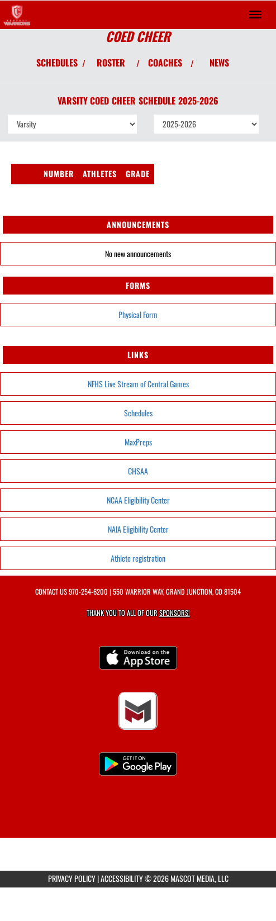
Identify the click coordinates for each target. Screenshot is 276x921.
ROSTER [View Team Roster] (111, 62)
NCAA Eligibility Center (138, 500)
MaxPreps (138, 442)
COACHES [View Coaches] (165, 62)
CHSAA (138, 471)
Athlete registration (138, 558)
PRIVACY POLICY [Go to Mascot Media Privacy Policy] (72, 878)
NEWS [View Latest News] (219, 62)
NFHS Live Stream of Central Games (138, 384)
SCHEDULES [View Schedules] (57, 62)
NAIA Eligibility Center (138, 529)
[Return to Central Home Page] (17, 15)
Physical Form (138, 314)
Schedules (138, 413)
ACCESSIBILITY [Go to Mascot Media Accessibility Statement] (122, 878)
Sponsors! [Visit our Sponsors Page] (174, 612)
